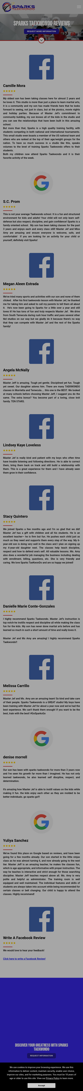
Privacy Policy (53, 1078)
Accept (41, 1085)
